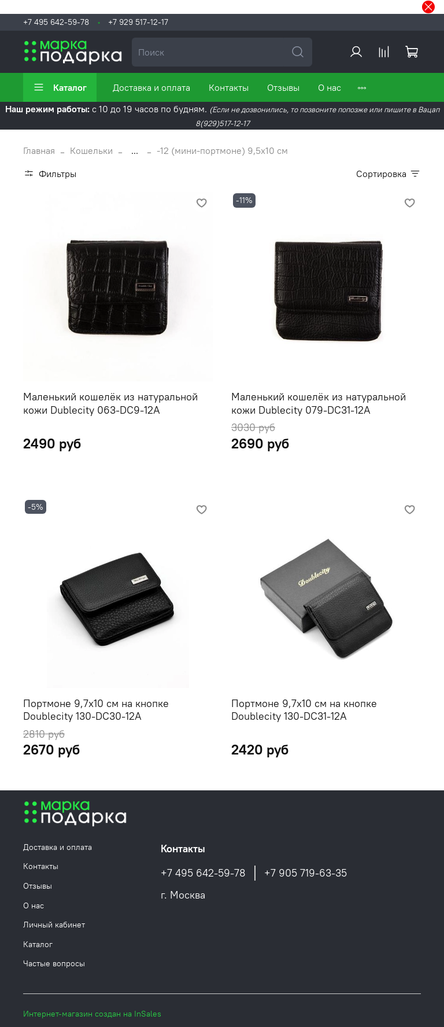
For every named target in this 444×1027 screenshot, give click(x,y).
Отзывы (283, 87)
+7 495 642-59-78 (56, 22)
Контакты (229, 87)
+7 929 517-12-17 (138, 22)
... (134, 150)
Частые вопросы (54, 963)
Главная (39, 150)
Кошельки (91, 150)
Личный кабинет (54, 924)
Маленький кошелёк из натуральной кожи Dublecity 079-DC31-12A (318, 403)
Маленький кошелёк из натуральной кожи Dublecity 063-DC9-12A (110, 403)
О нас (329, 87)
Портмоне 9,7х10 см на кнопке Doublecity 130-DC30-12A (96, 710)
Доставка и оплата (151, 87)
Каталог (60, 87)
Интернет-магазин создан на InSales (92, 1013)
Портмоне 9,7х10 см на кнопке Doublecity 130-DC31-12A (304, 710)
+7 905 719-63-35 (305, 873)
